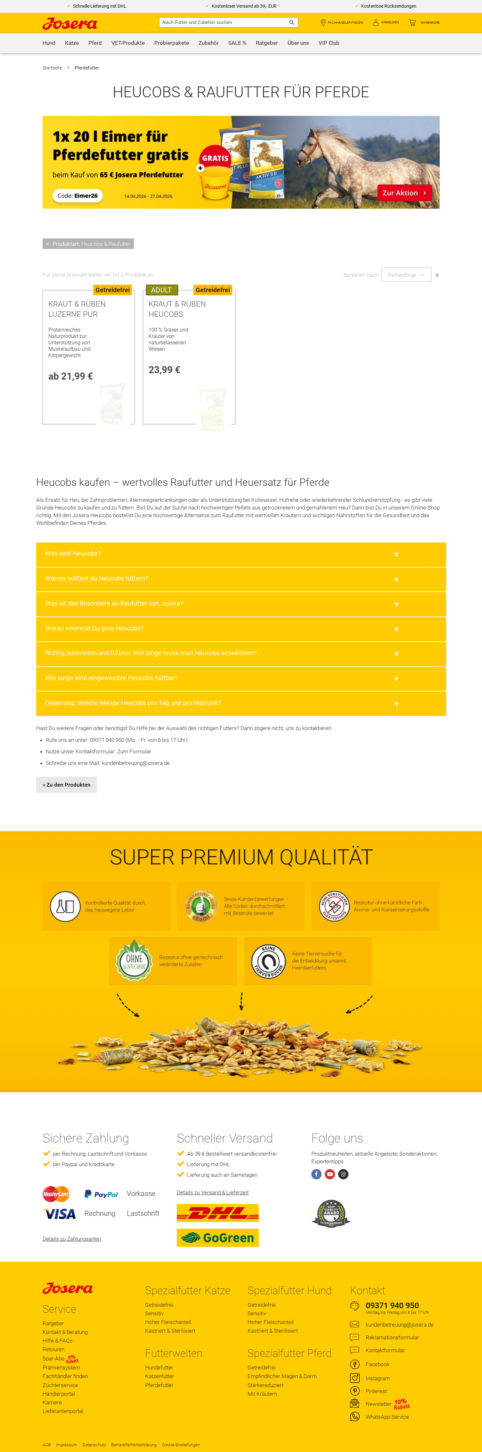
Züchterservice (60, 1385)
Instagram (378, 1378)
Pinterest (376, 1391)
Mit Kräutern (262, 1394)
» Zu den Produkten (67, 785)
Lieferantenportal (63, 1411)
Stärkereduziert (265, 1385)
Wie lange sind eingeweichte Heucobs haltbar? (111, 678)
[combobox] (228, 22)
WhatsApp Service (387, 1417)
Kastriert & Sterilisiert (170, 1331)
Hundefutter (159, 1367)
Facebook (377, 1364)
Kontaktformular (385, 1350)
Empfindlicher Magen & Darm (282, 1376)
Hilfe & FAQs (58, 1340)
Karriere (52, 1402)
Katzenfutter (159, 1376)
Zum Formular (134, 751)
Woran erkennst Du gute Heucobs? (94, 628)
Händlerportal (59, 1394)
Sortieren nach (360, 275)
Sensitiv (154, 1313)
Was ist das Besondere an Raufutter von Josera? (114, 603)
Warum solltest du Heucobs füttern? (96, 578)
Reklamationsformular (392, 1337)
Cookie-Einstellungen (181, 1444)
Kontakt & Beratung (65, 1332)
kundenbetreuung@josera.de (136, 763)
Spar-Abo (61, 1359)
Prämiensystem (61, 1367)
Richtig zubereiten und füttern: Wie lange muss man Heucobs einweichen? (151, 653)
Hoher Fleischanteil (168, 1322)
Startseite (53, 67)
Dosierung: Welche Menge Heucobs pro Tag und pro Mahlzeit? (133, 703)
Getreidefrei (159, 1305)
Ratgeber (53, 1323)
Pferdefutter (159, 1385)
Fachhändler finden (345, 22)
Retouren (53, 1349)
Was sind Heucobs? (73, 553)
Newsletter (379, 1404)
